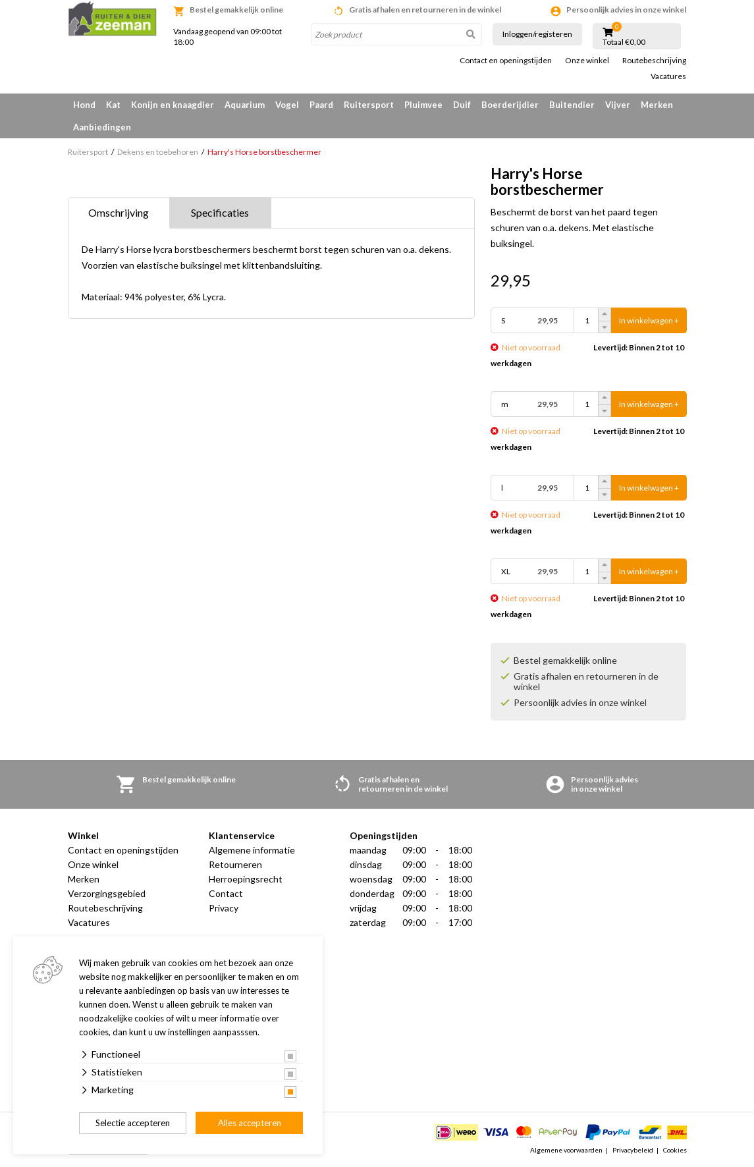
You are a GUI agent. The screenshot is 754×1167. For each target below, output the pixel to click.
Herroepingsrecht (246, 878)
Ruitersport (369, 104)
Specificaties (220, 212)
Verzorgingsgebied (107, 893)
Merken (657, 104)
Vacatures (668, 76)
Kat (113, 104)
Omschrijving (118, 212)
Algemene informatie (252, 849)
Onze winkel (587, 61)
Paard (321, 104)
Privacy (223, 907)
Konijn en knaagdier (172, 104)
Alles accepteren (249, 1123)
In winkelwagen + (649, 320)
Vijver (617, 104)
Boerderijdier (510, 104)
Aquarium (245, 104)
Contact (226, 893)
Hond (84, 104)
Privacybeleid (632, 1150)
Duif (462, 104)
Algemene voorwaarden (566, 1150)
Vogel (287, 104)
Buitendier (572, 104)
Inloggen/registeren (537, 34)
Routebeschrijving (654, 61)
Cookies (675, 1150)
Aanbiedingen (102, 127)
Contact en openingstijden (506, 61)
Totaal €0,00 (624, 42)
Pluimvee (423, 104)
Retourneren (235, 864)
